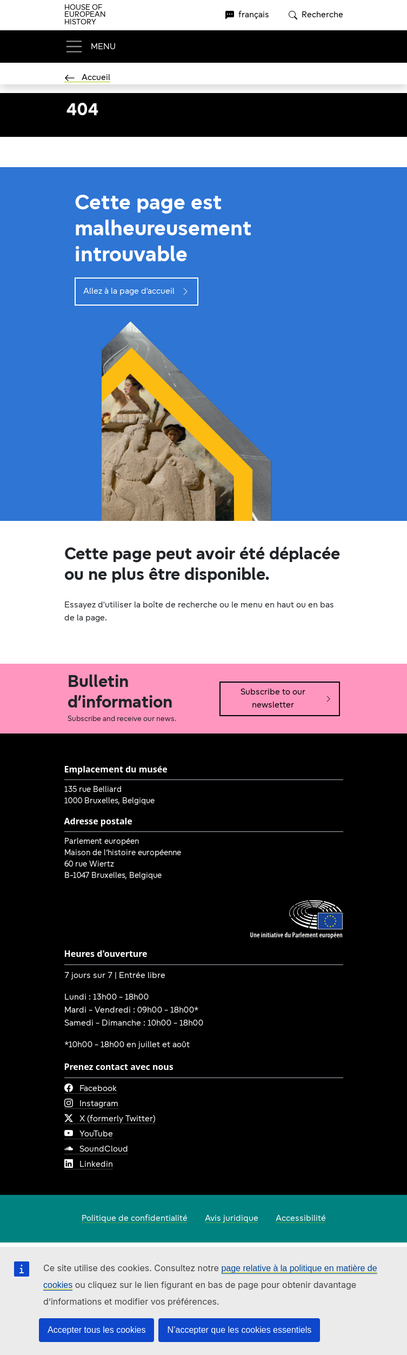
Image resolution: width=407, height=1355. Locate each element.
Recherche (316, 15)
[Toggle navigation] (90, 46)
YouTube (88, 1134)
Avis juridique (231, 1218)
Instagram (91, 1104)
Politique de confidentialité (135, 1218)
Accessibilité (301, 1218)
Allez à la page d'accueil (136, 291)
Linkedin (88, 1164)
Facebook (90, 1089)
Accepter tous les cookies (96, 1329)
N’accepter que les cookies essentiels (239, 1329)
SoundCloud (96, 1149)
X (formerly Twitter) (110, 1119)
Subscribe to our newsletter (286, 699)
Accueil (87, 78)
